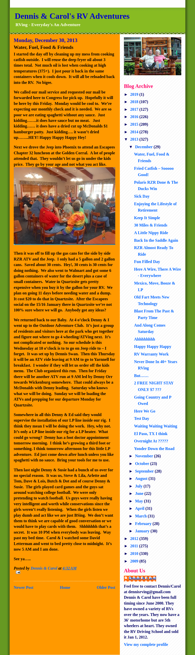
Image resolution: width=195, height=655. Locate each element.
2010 (134, 553)
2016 (134, 117)
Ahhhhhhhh (144, 339)
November (144, 456)
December (144, 147)
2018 (134, 102)
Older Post (106, 587)
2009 (134, 561)
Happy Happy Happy (152, 346)
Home (65, 587)
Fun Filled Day (147, 261)
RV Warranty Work (151, 354)
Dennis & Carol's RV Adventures (72, 16)
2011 (134, 546)
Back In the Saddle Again (156, 240)
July (139, 486)
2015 (134, 124)
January (143, 531)
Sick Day (142, 196)
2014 (134, 132)
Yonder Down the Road (154, 448)
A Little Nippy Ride (151, 233)
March (141, 516)
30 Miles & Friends (150, 225)
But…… (141, 375)
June (139, 493)
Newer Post (23, 587)
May (139, 501)
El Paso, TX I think (151, 434)
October (142, 463)
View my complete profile (146, 644)
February (144, 523)
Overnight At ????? (151, 441)
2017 (134, 109)
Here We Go (144, 411)
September (145, 471)
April (140, 508)
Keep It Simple (147, 218)
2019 (134, 94)
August (142, 478)
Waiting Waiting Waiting (155, 426)
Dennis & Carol (142, 578)
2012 (134, 538)
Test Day (141, 418)
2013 (134, 139)
